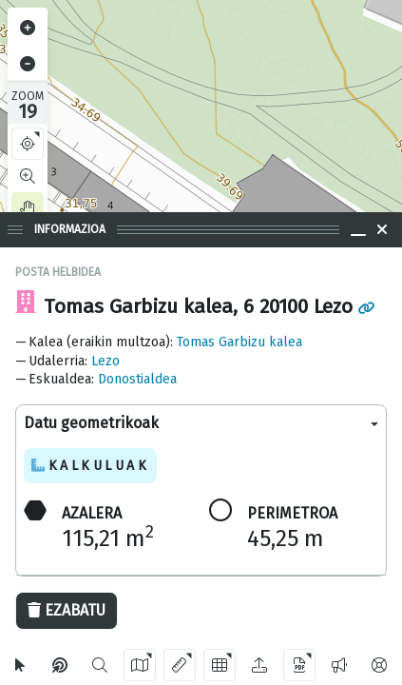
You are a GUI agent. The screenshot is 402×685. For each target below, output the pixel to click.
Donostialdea (137, 379)
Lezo (105, 361)
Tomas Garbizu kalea (239, 342)
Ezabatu (66, 610)
